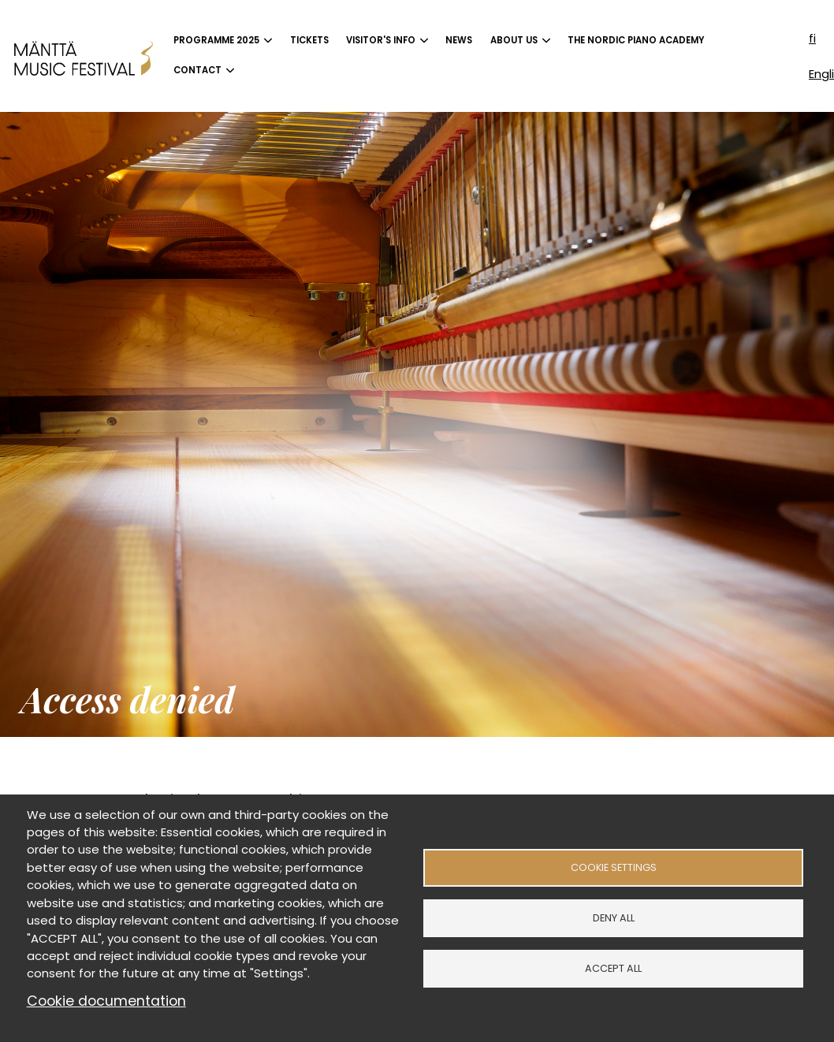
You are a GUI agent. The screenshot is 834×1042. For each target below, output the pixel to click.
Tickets (309, 40)
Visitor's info (380, 40)
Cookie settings (614, 867)
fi (812, 38)
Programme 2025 (216, 40)
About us (514, 40)
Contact (197, 70)
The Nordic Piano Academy (636, 40)
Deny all (614, 918)
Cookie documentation (106, 1001)
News (458, 40)
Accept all (613, 968)
